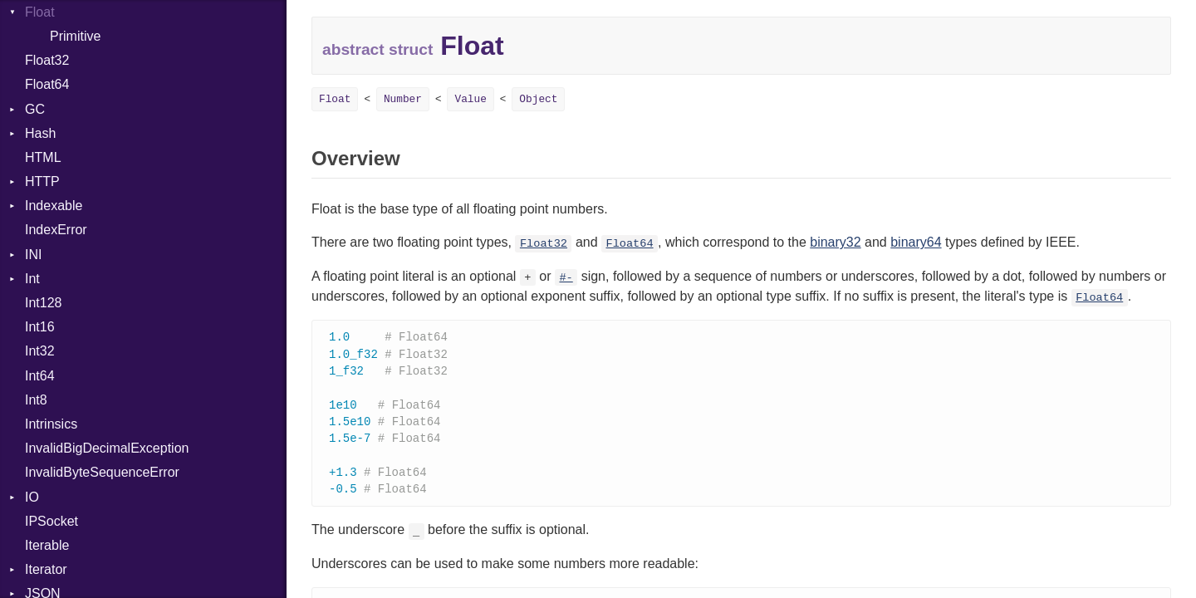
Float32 (47, 60)
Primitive (75, 36)
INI (33, 255)
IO (32, 497)
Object (538, 99)
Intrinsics (51, 424)
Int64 (40, 376)
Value (470, 99)
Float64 (47, 84)
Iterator (46, 569)
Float (334, 99)
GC (35, 109)
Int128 (43, 303)
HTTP (42, 181)
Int (32, 279)
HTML (43, 157)
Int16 (40, 327)
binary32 (835, 242)
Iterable (47, 545)
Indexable (53, 206)
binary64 (915, 242)
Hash (40, 133)
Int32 (40, 351)
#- (565, 278)
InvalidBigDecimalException (107, 448)
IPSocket (51, 521)
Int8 (36, 400)
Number (403, 99)
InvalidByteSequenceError (102, 472)
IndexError (56, 230)
